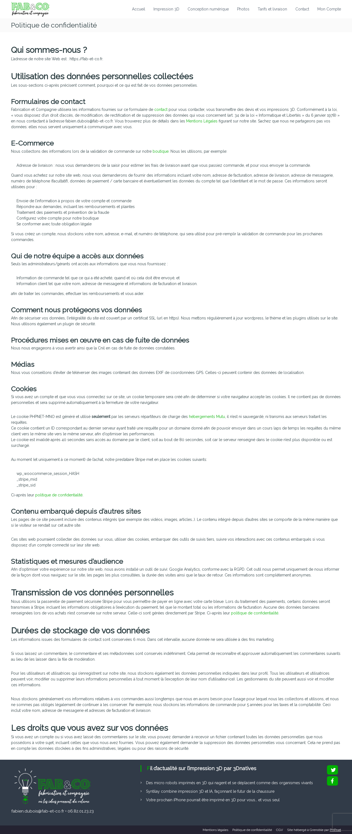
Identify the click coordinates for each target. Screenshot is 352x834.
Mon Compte (329, 9)
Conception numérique (208, 9)
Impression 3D (166, 9)
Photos (243, 9)
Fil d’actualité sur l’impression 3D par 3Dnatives (201, 768)
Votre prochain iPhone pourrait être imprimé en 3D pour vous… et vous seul (213, 800)
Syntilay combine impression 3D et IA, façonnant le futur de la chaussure (210, 791)
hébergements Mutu (207, 416)
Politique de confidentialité (252, 830)
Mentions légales (215, 830)
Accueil (138, 9)
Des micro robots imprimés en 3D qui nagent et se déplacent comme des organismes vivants (229, 783)
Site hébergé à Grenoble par (314, 830)
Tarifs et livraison (272, 9)
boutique (161, 151)
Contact (302, 9)
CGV (279, 830)
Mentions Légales (202, 121)
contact (160, 109)
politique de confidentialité (58, 495)
